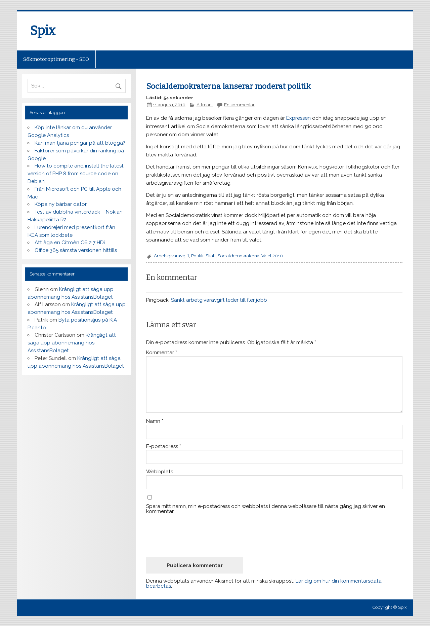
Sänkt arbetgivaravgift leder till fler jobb (219, 300)
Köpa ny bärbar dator (61, 204)
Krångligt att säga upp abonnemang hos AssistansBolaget (72, 343)
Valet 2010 (272, 255)
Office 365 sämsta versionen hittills (76, 250)
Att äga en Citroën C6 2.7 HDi (70, 243)
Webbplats (159, 471)
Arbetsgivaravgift (171, 255)
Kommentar (161, 352)
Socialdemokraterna (238, 255)
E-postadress (163, 446)
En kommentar (239, 104)
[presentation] (197, 535)
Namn (154, 421)
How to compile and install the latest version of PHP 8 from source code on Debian (76, 173)
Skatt (211, 255)
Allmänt (205, 104)
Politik (197, 255)
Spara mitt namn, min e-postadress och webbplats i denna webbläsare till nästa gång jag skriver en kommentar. (265, 509)
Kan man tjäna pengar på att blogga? (80, 143)
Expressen (298, 118)
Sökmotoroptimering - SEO (56, 59)
